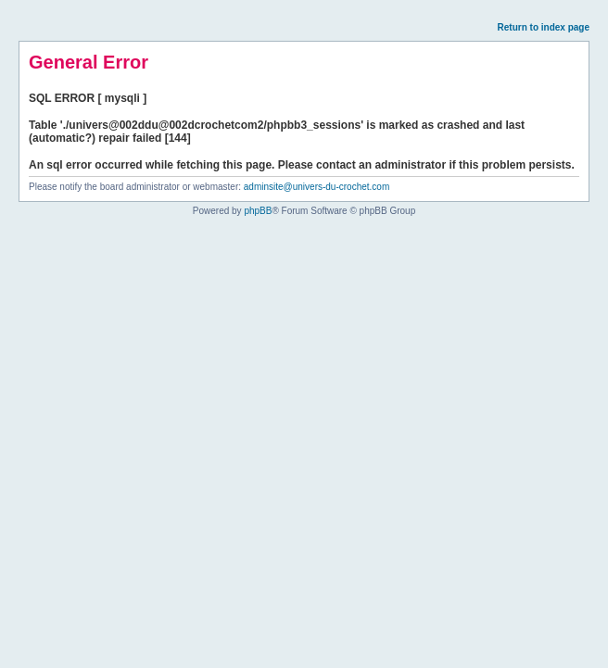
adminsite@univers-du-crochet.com (316, 187)
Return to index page (543, 27)
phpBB (258, 211)
